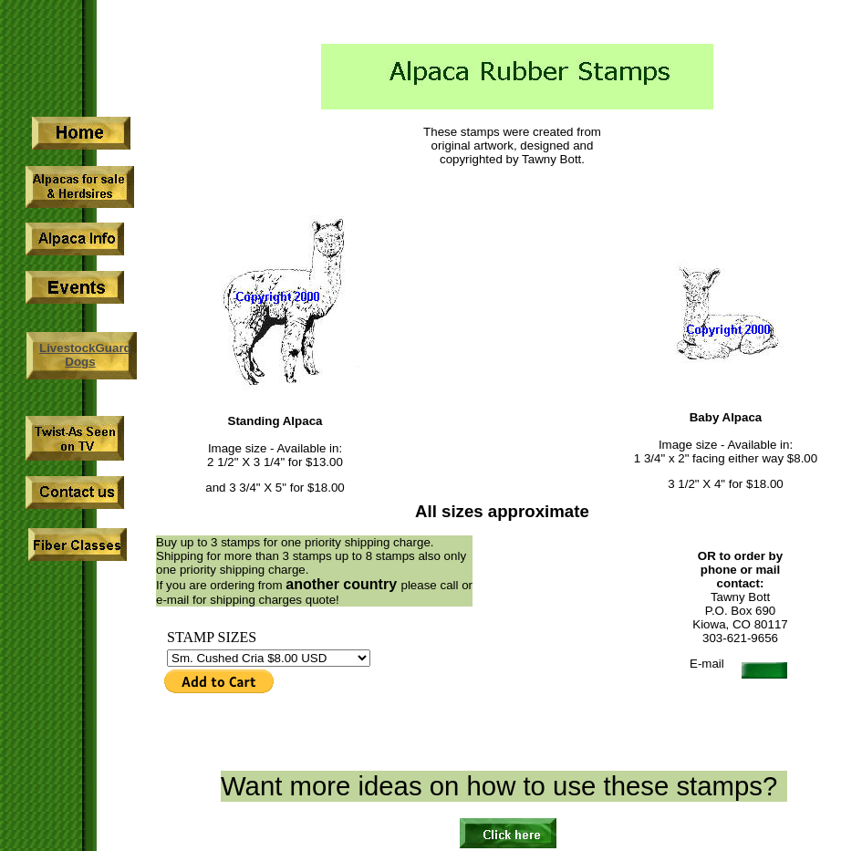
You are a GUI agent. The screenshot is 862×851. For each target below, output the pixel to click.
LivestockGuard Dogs (85, 354)
